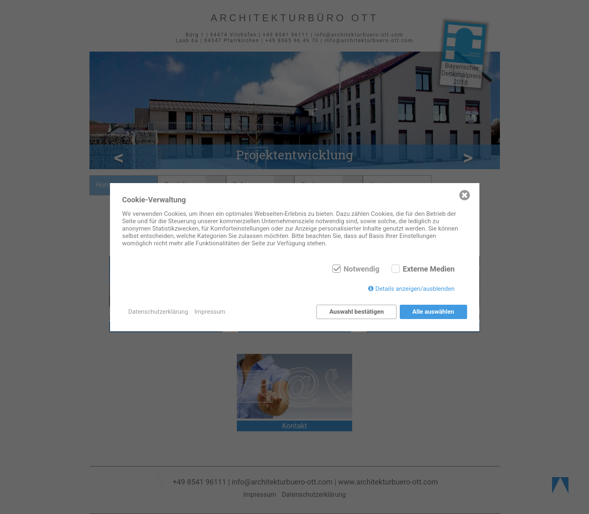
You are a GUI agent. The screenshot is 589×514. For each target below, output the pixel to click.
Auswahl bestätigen (356, 311)
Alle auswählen (433, 311)
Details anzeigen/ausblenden (414, 288)
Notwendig (361, 269)
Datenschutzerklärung (158, 311)
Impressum (210, 311)
